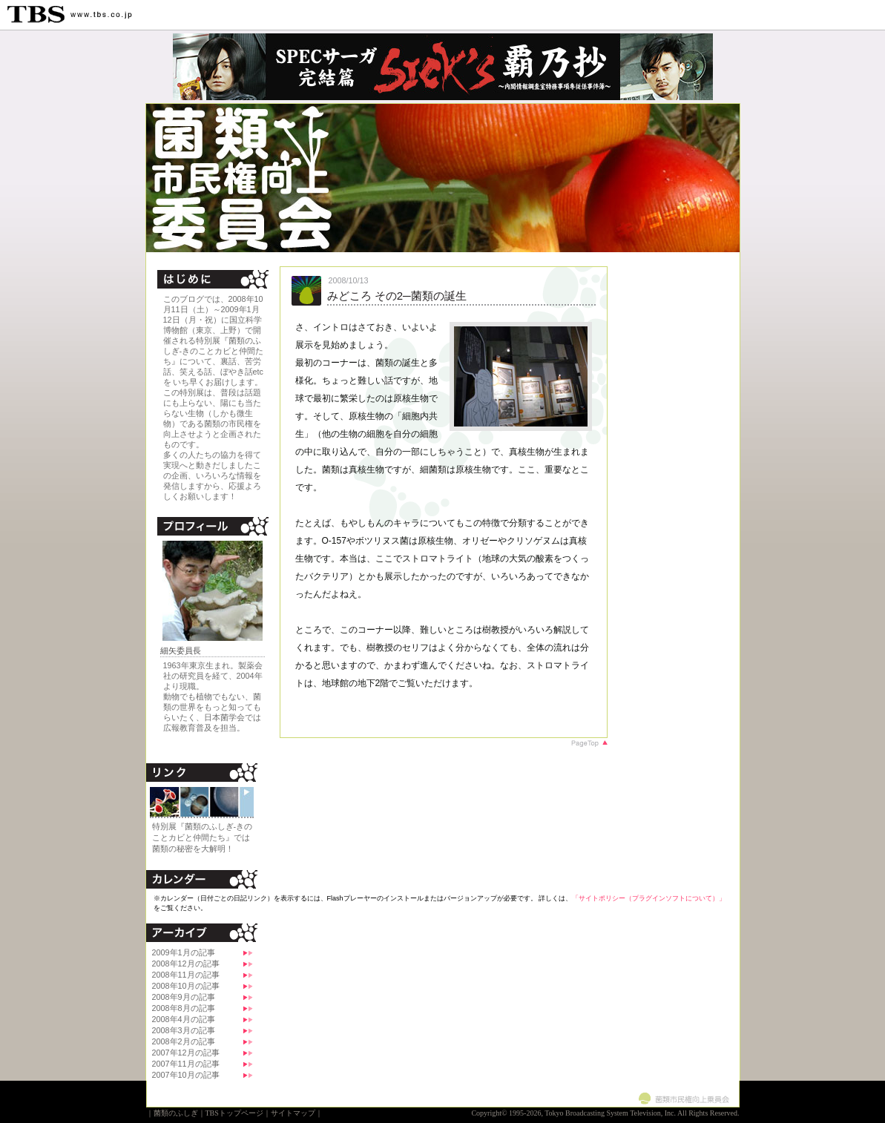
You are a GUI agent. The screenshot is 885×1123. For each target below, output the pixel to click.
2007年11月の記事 (186, 1063)
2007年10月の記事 (186, 1074)
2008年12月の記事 (186, 963)
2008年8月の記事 (183, 1008)
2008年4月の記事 (183, 1019)
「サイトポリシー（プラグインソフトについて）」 (649, 898)
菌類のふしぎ (176, 1113)
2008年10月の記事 (186, 985)
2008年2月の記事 (183, 1041)
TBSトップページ (234, 1113)
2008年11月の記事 (186, 974)
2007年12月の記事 (186, 1052)
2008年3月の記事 (183, 1030)
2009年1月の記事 (183, 952)
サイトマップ (293, 1113)
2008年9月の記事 (183, 996)
